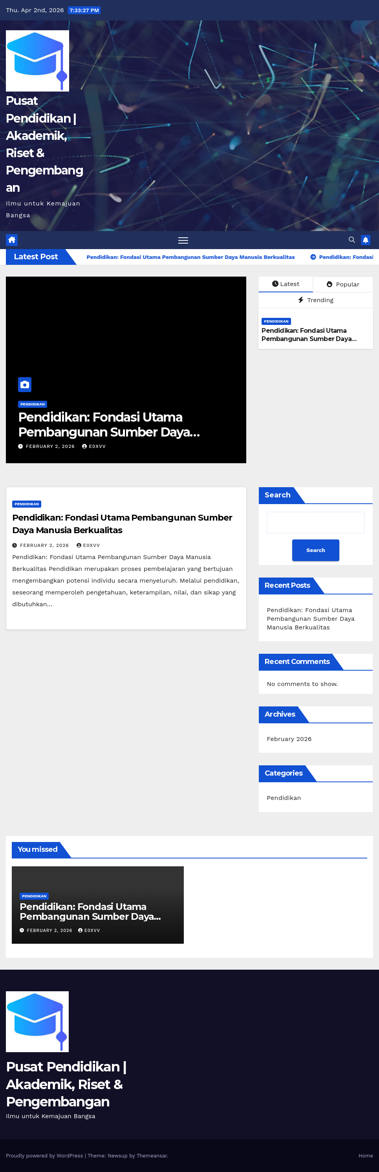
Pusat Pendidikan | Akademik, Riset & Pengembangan (66, 1084)
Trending (315, 300)
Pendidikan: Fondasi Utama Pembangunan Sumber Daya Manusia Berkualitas (104, 432)
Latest (285, 284)
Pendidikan (32, 404)
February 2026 (289, 739)
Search (278, 495)
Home (366, 1156)
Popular (343, 284)
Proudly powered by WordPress (45, 1156)
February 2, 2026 (51, 446)
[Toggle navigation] (183, 240)
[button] (352, 240)
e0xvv (94, 446)
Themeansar (152, 1156)
